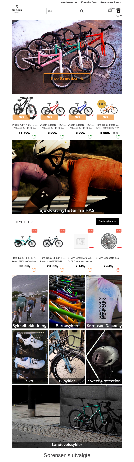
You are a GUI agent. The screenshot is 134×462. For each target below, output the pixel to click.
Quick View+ (20, 120)
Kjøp (21, 117)
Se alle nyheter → (107, 221)
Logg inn (118, 15)
